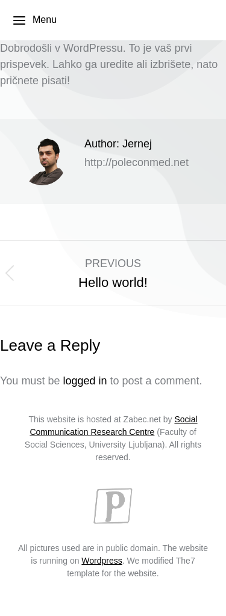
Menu (34, 20)
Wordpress (101, 560)
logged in (85, 381)
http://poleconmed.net (136, 162)
